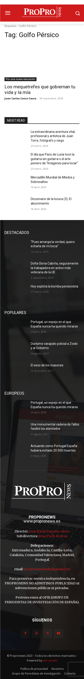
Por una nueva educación (20, 79)
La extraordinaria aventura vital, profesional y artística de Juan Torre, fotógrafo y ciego (53, 136)
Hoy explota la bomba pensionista (54, 286)
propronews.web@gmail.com (47, 569)
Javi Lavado (50, 660)
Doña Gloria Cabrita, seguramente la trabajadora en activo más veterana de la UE (54, 268)
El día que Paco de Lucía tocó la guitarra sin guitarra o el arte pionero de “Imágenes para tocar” (54, 159)
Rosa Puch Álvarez (53, 536)
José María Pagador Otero (49, 531)
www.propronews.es (42, 521)
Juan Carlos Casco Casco (20, 98)
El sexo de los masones (47, 365)
